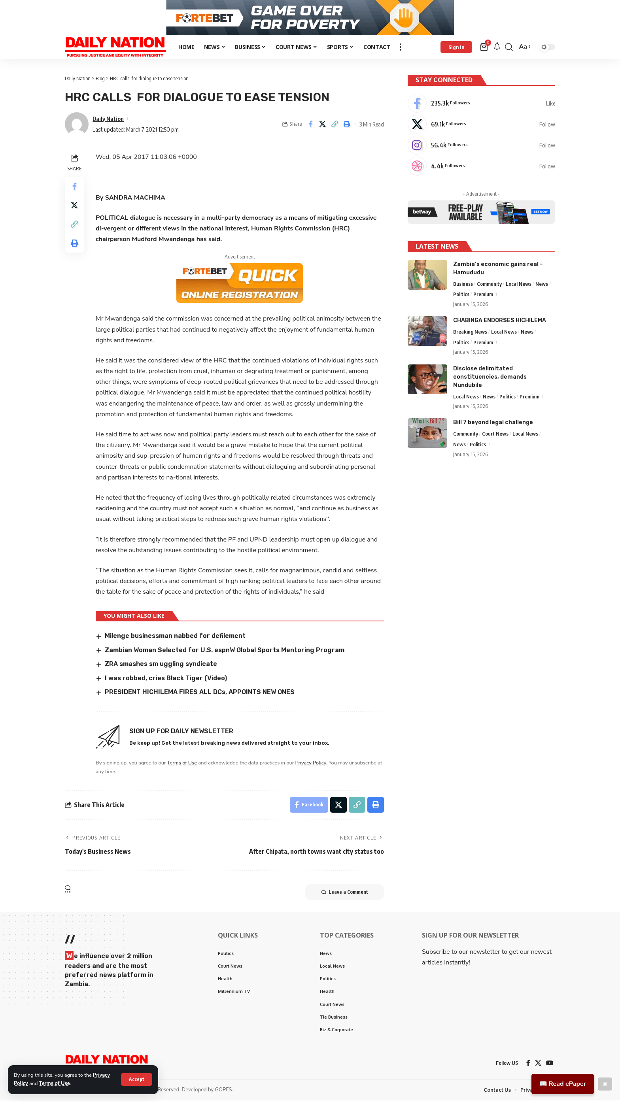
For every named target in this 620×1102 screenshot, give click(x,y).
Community (489, 284)
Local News (518, 284)
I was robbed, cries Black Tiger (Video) (166, 679)
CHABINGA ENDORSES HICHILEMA (499, 321)
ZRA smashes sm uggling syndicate (161, 666)
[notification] (497, 48)
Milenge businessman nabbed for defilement (175, 638)
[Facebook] (481, 104)
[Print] (347, 126)
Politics (461, 295)
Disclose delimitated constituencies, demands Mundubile (490, 377)
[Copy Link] (334, 126)
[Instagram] (481, 146)
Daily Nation (108, 120)
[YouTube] (549, 1064)
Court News (495, 435)
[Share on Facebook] (310, 126)
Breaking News (470, 333)
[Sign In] (456, 49)
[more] (400, 48)
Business (463, 284)
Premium (483, 295)
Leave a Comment (344, 894)
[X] (481, 125)
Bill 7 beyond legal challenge (493, 423)
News (541, 284)
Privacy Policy (310, 764)
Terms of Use (54, 1083)
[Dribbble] (481, 167)
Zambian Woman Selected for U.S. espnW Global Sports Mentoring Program (224, 651)
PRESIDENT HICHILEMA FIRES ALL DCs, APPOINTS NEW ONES (200, 694)
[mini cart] (484, 48)
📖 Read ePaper (562, 1083)
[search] (509, 48)
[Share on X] (322, 126)
